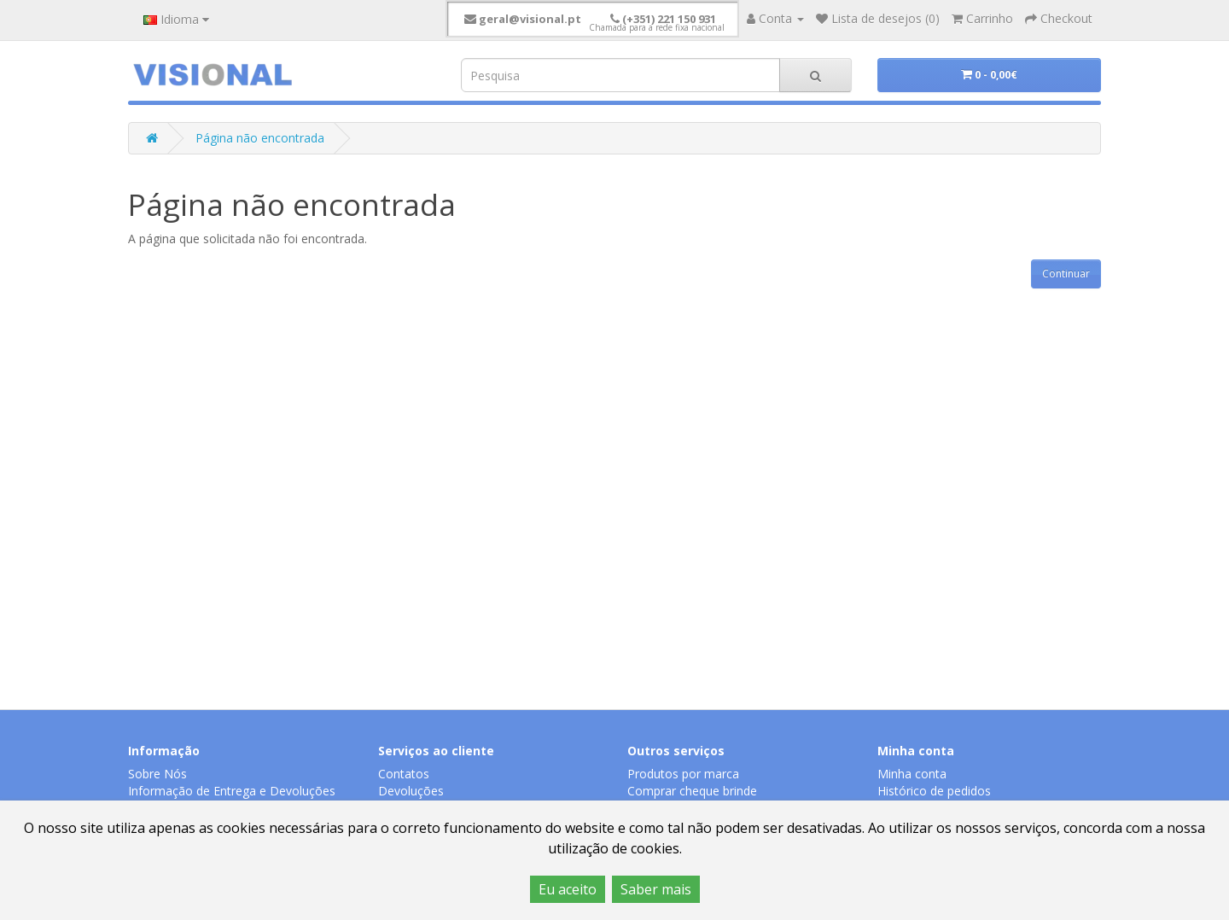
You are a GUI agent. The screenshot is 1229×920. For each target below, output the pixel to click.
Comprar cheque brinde (692, 791)
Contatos (403, 774)
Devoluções (411, 791)
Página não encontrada (259, 138)
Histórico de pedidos (934, 791)
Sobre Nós (157, 774)
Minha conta (912, 774)
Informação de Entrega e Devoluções (231, 791)
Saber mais (655, 889)
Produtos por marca (683, 774)
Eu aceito (568, 889)
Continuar (1066, 273)
